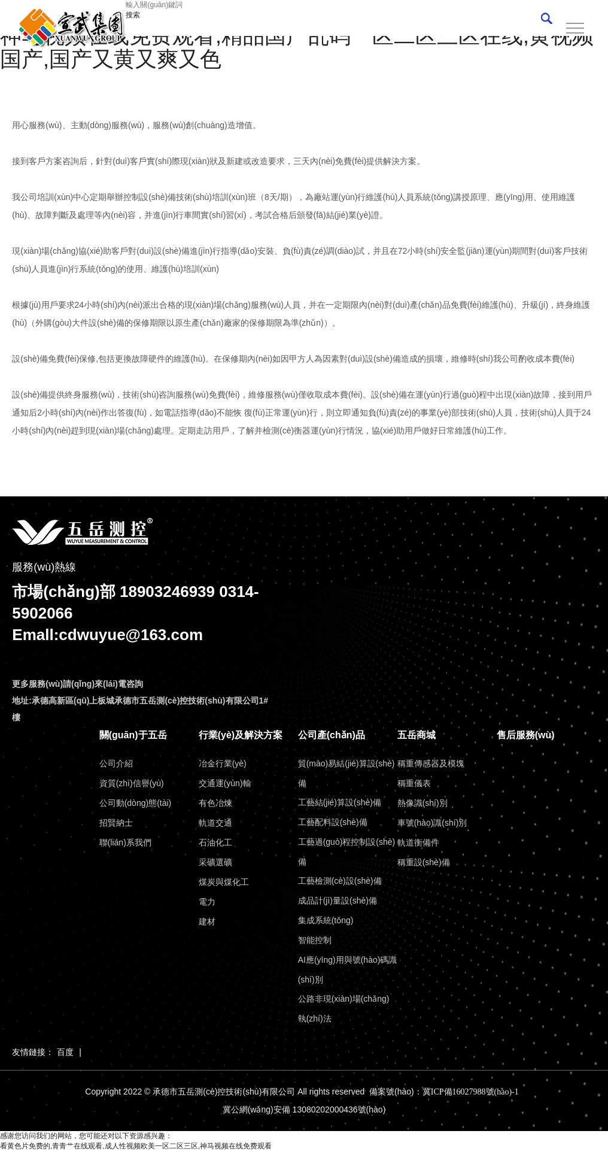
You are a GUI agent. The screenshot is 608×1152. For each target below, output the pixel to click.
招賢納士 (116, 822)
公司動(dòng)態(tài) (135, 803)
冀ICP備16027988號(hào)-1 (470, 1091)
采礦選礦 (215, 862)
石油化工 (215, 842)
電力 (207, 902)
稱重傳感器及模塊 (430, 763)
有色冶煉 (215, 803)
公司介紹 (116, 763)
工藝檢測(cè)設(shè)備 (340, 881)
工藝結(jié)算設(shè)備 (339, 802)
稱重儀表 (414, 783)
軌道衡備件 (418, 842)
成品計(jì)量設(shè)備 (337, 900)
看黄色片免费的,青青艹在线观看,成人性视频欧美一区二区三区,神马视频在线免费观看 (136, 1146)
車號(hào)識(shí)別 (432, 822)
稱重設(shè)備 (423, 862)
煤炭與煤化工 (224, 882)
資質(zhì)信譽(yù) (131, 783)
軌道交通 (215, 822)
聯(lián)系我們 (125, 842)
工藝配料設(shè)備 (332, 822)
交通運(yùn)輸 (225, 783)
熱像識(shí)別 (422, 803)
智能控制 (315, 940)
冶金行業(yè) (223, 763)
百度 (65, 1052)
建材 (207, 921)
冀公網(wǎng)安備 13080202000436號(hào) (304, 1110)
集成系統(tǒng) (326, 920)
